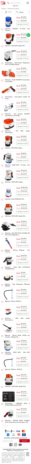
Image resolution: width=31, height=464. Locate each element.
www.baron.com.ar (19, 450)
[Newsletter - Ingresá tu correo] (10, 440)
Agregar (24, 441)
